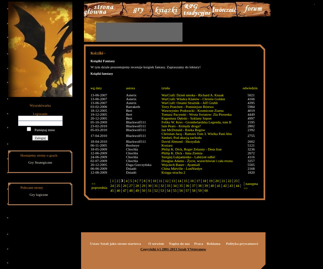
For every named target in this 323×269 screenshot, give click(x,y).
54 (168, 190)
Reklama (213, 243)
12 (167, 181)
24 (112, 185)
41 (219, 185)
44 (237, 185)
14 (179, 181)
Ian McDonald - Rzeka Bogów (183, 130)
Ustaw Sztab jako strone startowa (115, 243)
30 (149, 185)
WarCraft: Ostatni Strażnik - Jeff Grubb (190, 103)
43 (231, 185)
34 (175, 185)
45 (112, 190)
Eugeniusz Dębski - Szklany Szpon (187, 118)
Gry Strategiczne (40, 162)
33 (168, 185)
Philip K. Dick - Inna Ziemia (182, 153)
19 (211, 181)
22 (229, 181)
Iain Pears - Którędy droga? (181, 126)
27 (131, 185)
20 (217, 181)
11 (160, 181)
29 (143, 185)
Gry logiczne (39, 195)
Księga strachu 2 (173, 172)
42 (225, 185)
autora (130, 88)
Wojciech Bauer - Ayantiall (181, 165)
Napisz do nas (179, 243)
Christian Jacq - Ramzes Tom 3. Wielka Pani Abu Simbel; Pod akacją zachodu (197, 135)
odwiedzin (250, 88)
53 (162, 190)
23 (236, 181)
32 (162, 185)
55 (175, 190)
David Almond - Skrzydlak (181, 141)
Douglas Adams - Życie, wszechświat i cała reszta (197, 161)
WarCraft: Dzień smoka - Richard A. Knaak (193, 95)
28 (137, 185)
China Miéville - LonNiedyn (182, 168)
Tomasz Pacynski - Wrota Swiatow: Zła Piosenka (197, 114)
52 (156, 190)
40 (212, 185)
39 (206, 185)
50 (143, 190)
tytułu (166, 88)
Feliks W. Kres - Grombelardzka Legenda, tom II (196, 122)
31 (156, 185)
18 (204, 181)
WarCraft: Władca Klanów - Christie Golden (193, 99)
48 (131, 190)
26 (124, 185)
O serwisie (156, 243)
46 (118, 190)
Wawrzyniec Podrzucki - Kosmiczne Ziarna (193, 110)
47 (124, 190)
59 (200, 190)
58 (193, 190)
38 (200, 185)
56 (181, 190)
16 (192, 181)
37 (193, 185)
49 (137, 190)
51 (149, 190)
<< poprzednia (99, 185)
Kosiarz (167, 145)
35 (181, 185)
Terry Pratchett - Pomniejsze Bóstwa (188, 107)
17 (198, 181)
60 (206, 190)
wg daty (96, 88)
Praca (198, 243)
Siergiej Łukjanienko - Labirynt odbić (188, 157)
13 (173, 181)
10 (154, 181)
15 (185, 181)
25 (118, 185)
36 (187, 185)
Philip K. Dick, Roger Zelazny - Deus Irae (192, 149)
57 (187, 190)
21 (223, 181)
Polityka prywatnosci (242, 243)
